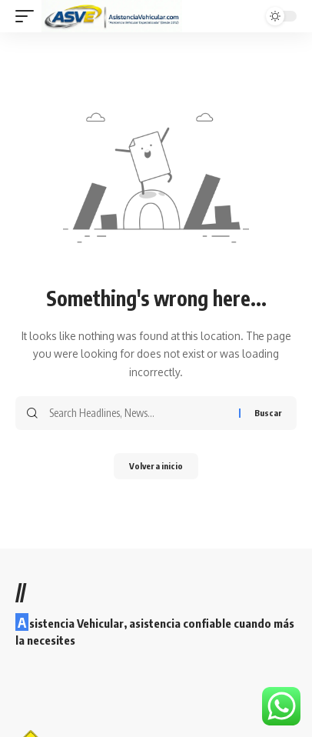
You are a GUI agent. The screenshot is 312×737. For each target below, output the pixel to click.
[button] (28, 16)
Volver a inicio (156, 466)
